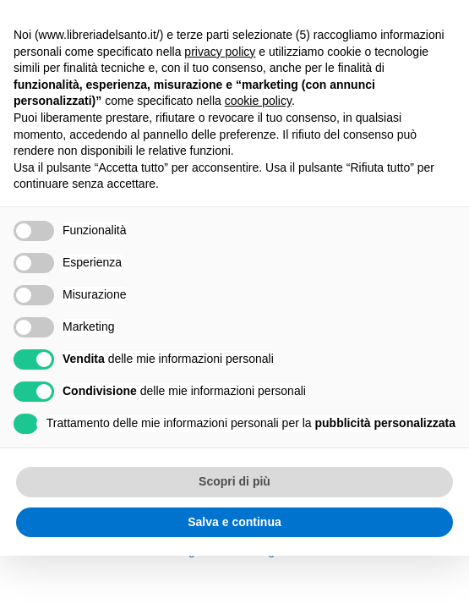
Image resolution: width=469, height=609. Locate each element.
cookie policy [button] (258, 100)
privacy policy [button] (219, 51)
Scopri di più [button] (234, 481)
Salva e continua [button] (234, 522)
